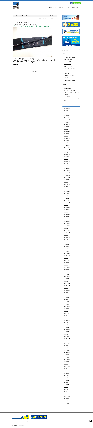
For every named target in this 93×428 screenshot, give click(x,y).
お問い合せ (78, 7)
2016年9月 (66, 370)
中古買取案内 (61, 7)
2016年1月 (66, 389)
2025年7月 (66, 129)
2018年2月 (66, 334)
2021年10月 (66, 232)
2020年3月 (66, 276)
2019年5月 (66, 299)
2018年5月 (66, 327)
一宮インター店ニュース (68, 57)
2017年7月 (66, 350)
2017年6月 (66, 352)
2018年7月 (66, 322)
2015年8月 (66, 400)
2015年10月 (66, 396)
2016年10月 (66, 368)
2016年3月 (66, 384)
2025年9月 (66, 124)
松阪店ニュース (67, 66)
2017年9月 (66, 345)
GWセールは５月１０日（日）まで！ (71, 90)
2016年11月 (66, 366)
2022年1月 (66, 225)
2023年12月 (66, 172)
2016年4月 (66, 382)
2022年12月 (66, 200)
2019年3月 (66, 304)
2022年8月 (66, 209)
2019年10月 (66, 288)
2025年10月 (66, 122)
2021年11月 (66, 230)
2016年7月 (66, 375)
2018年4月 (66, 329)
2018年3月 (66, 331)
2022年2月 (66, 223)
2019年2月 (66, 306)
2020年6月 (66, 269)
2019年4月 (66, 301)
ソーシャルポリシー (26, 421)
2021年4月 (66, 246)
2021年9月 (66, 235)
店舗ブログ (66, 71)
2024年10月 (66, 149)
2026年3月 (66, 110)
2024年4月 (66, 163)
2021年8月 (66, 237)
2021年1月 (66, 253)
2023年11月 (66, 175)
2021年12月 (66, 228)
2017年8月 (66, 347)
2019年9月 (66, 290)
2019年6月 (66, 297)
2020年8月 (66, 265)
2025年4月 (66, 136)
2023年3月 (66, 193)
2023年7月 (66, 184)
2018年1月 (66, 336)
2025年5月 (66, 133)
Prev (34, 71)
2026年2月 (66, 113)
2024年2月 (66, 168)
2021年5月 (66, 244)
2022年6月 (66, 214)
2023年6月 (66, 186)
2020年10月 (66, 260)
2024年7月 (66, 156)
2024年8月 (66, 154)
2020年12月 (66, 255)
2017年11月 (66, 341)
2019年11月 (66, 285)
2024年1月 (66, 170)
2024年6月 (66, 159)
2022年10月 (66, 205)
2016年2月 (66, 387)
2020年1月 (66, 281)
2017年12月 (66, 338)
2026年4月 (66, 108)
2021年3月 (66, 248)
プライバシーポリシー (16, 421)
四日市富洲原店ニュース (68, 80)
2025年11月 (66, 119)
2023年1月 (66, 198)
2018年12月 (66, 311)
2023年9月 (66, 179)
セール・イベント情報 (68, 68)
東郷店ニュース (67, 59)
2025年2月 (66, 140)
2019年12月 (66, 283)
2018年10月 (66, 315)
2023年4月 (66, 191)
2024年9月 (66, 152)
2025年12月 (66, 117)
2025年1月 (66, 142)
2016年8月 (66, 373)
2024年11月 (66, 147)
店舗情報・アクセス (53, 7)
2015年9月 (66, 398)
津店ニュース (54, 18)
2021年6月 (66, 242)
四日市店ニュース (67, 64)
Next (36, 71)
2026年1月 (66, 115)
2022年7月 (66, 212)
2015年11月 (66, 394)
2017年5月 (66, 354)
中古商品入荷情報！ (67, 88)
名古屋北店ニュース (67, 75)
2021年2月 (66, 251)
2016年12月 (66, 364)
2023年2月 (66, 195)
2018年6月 (66, 324)
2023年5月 (66, 189)
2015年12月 (66, 391)
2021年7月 (66, 239)
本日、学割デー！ (67, 96)
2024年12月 (66, 145)
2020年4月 (66, 274)
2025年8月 (66, 126)
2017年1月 (66, 361)
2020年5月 (66, 271)
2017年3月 (66, 359)
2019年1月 (66, 308)
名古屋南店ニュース (67, 77)
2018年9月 (66, 317)
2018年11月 (66, 313)
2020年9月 (66, 262)
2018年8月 (66, 320)
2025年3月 (66, 138)
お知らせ (65, 73)
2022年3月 (66, 221)
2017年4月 (66, 357)
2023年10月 (66, 177)
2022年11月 (66, 202)
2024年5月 (66, 161)
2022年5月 (66, 216)
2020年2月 (66, 278)
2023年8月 (66, 182)
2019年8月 (66, 292)
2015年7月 (66, 403)
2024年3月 (66, 165)
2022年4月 (66, 218)
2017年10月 (66, 343)
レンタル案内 (67, 7)
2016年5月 (66, 380)
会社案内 (73, 7)
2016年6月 (66, 377)
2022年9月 (66, 207)
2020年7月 (66, 267)
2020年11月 (66, 258)
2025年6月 (66, 131)
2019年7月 (66, 295)
